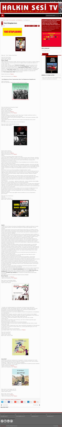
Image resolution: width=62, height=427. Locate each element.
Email (35, 25)
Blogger (59, 425)
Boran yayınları (11, 399)
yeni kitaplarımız (17, 399)
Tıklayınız (12, 74)
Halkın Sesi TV (3, 425)
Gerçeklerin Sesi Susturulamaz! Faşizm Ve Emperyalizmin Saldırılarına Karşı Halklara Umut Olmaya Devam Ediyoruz (51, 22)
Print (31, 25)
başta (6, 399)
